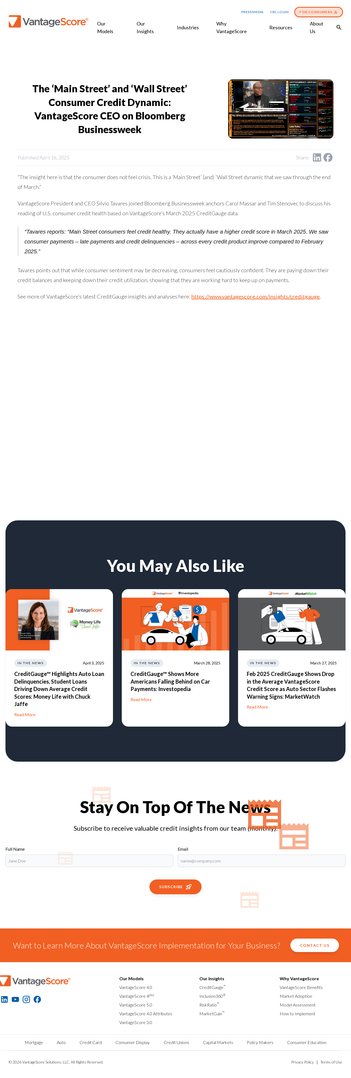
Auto (61, 1042)
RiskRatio (209, 1004)
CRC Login (279, 12)
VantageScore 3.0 (135, 1022)
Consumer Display (132, 1042)
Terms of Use (331, 1062)
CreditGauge (212, 987)
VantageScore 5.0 (135, 1004)
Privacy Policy (302, 1062)
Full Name (15, 848)
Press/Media (252, 12)
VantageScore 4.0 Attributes (145, 1013)
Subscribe (175, 887)
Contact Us (314, 945)
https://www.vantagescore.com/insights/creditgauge (255, 296)
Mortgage (34, 1042)
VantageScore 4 (136, 996)
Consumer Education (306, 1042)
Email (183, 848)
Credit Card (91, 1042)
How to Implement (297, 1013)
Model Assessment (298, 1004)
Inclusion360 (212, 996)
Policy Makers (260, 1042)
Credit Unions (176, 1042)
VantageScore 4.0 (135, 987)
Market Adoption (296, 996)
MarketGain (212, 1013)
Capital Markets (218, 1042)
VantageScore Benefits (301, 987)
